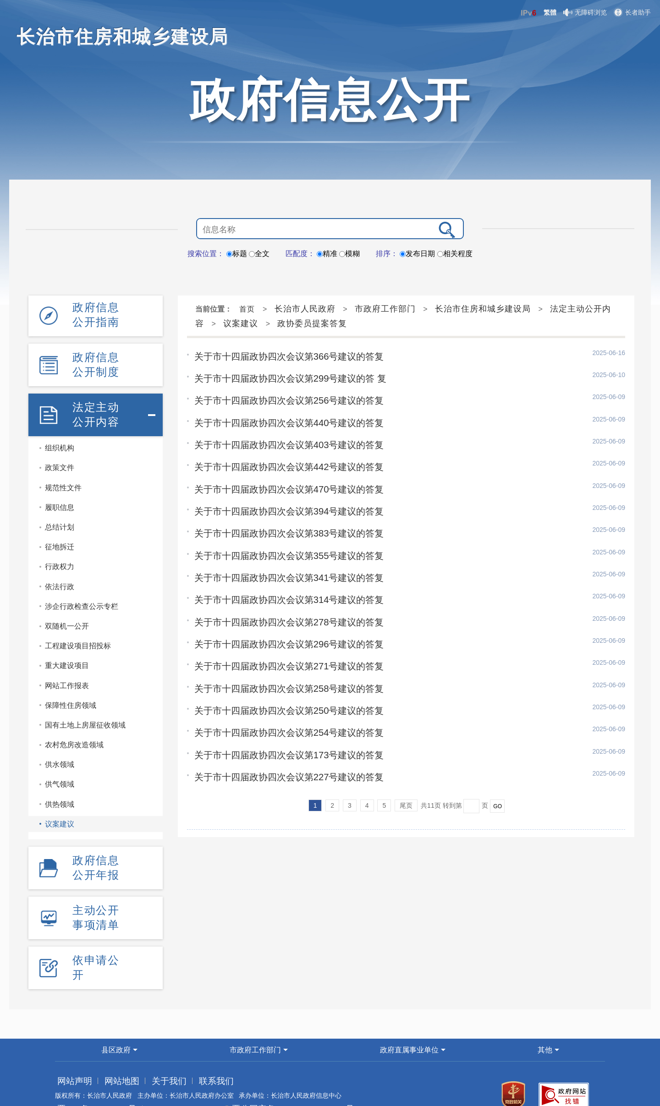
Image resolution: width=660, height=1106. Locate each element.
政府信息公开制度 (95, 356)
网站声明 (70, 1048)
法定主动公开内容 (95, 400)
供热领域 (59, 788)
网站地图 (107, 1048)
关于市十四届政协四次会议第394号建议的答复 (279, 499)
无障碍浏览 (585, 12)
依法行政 (59, 570)
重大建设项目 (67, 649)
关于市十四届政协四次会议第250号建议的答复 (279, 685)
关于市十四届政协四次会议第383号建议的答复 (279, 520)
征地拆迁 (59, 530)
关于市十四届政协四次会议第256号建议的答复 (279, 396)
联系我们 (180, 1048)
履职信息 (59, 491)
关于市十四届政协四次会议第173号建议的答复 (279, 726)
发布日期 (417, 253)
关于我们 (143, 1048)
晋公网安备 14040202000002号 (250, 1076)
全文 (259, 253)
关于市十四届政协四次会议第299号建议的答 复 (280, 376)
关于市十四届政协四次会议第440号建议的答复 (279, 417)
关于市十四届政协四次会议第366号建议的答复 (279, 355)
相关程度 (455, 253)
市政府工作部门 (385, 308)
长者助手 (632, 12)
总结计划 (59, 511)
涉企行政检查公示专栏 (81, 590)
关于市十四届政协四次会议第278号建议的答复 (279, 603)
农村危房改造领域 (74, 728)
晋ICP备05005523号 (86, 1076)
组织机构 (59, 431)
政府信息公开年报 (95, 848)
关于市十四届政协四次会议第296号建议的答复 (279, 623)
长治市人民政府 (305, 308)
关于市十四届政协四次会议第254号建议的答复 (279, 706)
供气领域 (59, 768)
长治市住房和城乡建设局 (483, 308)
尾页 (406, 775)
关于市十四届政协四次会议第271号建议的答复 (279, 644)
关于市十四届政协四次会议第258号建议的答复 (279, 664)
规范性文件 (63, 471)
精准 (327, 253)
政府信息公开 (330, 100)
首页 (247, 309)
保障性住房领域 (70, 689)
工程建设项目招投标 (78, 629)
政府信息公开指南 (95, 311)
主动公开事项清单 (95, 892)
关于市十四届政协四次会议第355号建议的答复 (279, 541)
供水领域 (59, 748)
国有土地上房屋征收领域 (85, 708)
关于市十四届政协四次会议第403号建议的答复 (279, 438)
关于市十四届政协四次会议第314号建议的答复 (279, 582)
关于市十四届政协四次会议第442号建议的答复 (279, 458)
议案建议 (59, 807)
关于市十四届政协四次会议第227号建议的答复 (279, 747)
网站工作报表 (67, 669)
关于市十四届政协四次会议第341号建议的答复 (279, 561)
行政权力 (59, 550)
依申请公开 (95, 937)
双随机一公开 (67, 609)
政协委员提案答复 (312, 323)
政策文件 (59, 451)
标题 (236, 253)
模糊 (349, 253)
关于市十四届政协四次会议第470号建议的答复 (279, 479)
